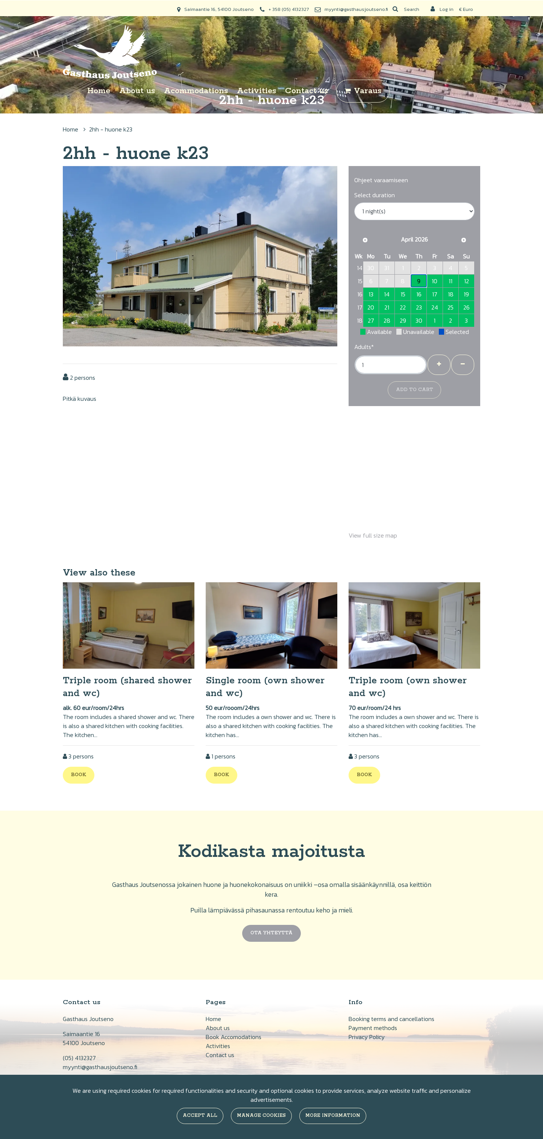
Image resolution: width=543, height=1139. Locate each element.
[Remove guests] (462, 365)
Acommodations (196, 91)
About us (137, 91)
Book (78, 775)
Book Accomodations (233, 1036)
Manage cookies (261, 1115)
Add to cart (414, 390)
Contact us (306, 91)
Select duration (374, 194)
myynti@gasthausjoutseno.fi (356, 9)
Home (98, 91)
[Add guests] (439, 365)
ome (215, 1018)
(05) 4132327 (79, 1057)
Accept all (200, 1115)
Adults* (364, 346)
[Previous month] (365, 240)
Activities (256, 91)
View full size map (373, 535)
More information (332, 1115)
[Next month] (464, 240)
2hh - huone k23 (110, 129)
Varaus (367, 91)
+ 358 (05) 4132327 (288, 9)
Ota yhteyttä (271, 933)
